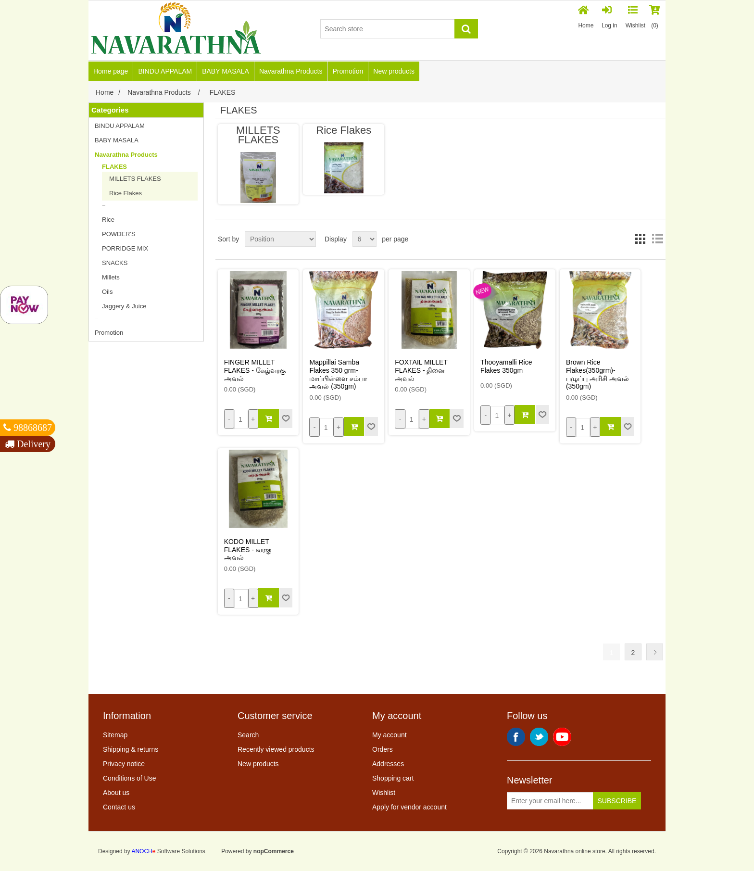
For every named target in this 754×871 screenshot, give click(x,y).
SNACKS (114, 262)
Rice (108, 219)
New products (394, 71)
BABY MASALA (225, 71)
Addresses (388, 764)
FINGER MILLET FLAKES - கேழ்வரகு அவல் (255, 370)
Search (248, 735)
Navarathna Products (291, 71)
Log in (609, 17)
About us (116, 792)
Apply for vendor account (409, 807)
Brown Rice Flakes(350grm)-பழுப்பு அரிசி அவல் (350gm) (597, 374)
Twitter (539, 737)
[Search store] (387, 28)
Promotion (348, 71)
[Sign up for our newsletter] (550, 800)
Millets (111, 277)
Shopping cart (393, 778)
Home (586, 17)
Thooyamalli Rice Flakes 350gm (506, 366)
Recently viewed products (276, 749)
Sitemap (115, 735)
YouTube (562, 737)
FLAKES (114, 166)
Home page (110, 71)
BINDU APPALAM (165, 71)
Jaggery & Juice (124, 306)
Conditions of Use (129, 778)
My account (389, 735)
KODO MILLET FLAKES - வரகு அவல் (247, 550)
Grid (640, 239)
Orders (382, 749)
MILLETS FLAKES (135, 178)
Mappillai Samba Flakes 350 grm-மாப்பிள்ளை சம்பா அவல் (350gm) (338, 374)
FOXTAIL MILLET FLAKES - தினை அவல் (421, 370)
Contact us (119, 807)
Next (654, 652)
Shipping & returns (130, 749)
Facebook (516, 737)
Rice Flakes (125, 193)
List (657, 239)
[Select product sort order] (280, 239)
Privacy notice (124, 764)
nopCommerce (273, 851)
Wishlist (383, 792)
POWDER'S (119, 234)
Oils (107, 291)
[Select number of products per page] (364, 239)
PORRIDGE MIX (125, 248)
